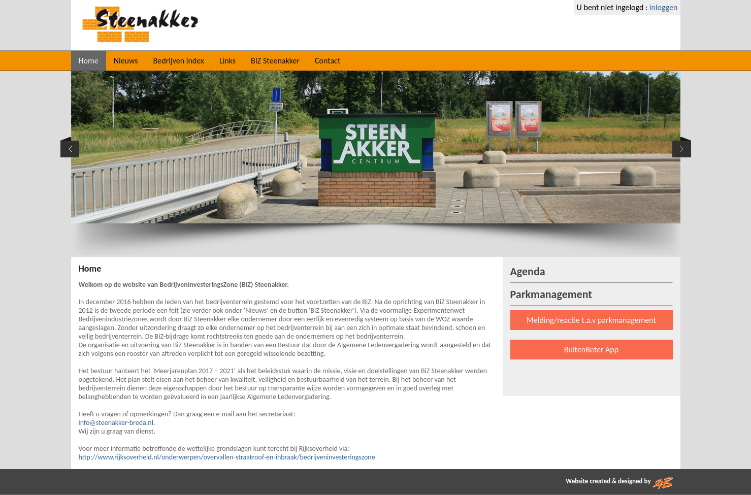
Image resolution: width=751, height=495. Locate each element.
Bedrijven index (178, 60)
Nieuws (126, 60)
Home (89, 60)
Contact (327, 60)
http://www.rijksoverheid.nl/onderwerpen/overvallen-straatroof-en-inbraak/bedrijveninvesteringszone (227, 457)
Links (227, 60)
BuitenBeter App (591, 349)
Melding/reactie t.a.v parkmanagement (591, 320)
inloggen (663, 7)
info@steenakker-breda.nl (116, 422)
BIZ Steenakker (275, 60)
